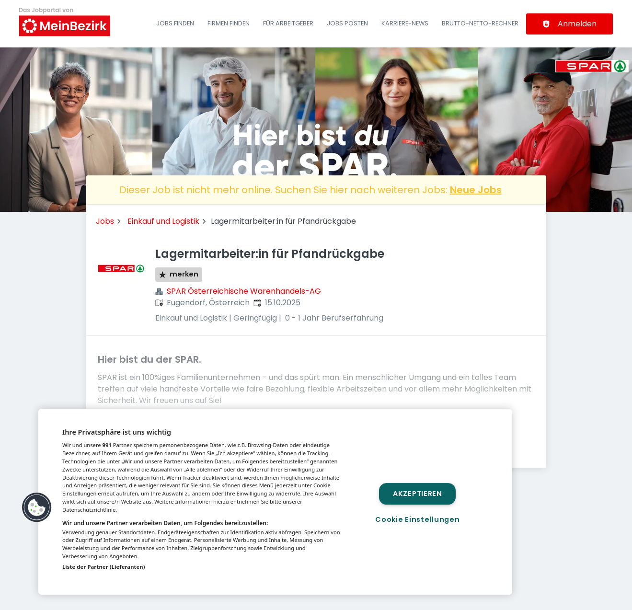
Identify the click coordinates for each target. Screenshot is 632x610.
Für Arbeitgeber (288, 23)
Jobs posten (347, 23)
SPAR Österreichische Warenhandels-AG (244, 291)
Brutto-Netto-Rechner (480, 23)
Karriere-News (404, 23)
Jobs (105, 221)
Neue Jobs (476, 189)
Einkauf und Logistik (163, 221)
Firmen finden (228, 23)
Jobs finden (175, 23)
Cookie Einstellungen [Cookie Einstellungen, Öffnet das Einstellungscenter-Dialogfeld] (417, 519)
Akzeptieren (417, 493)
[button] (37, 507)
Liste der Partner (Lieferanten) (103, 566)
